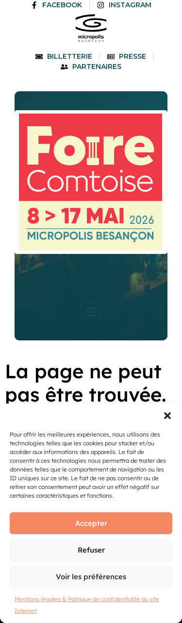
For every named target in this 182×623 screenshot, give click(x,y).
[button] (167, 416)
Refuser (91, 550)
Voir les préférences (91, 576)
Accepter (91, 523)
